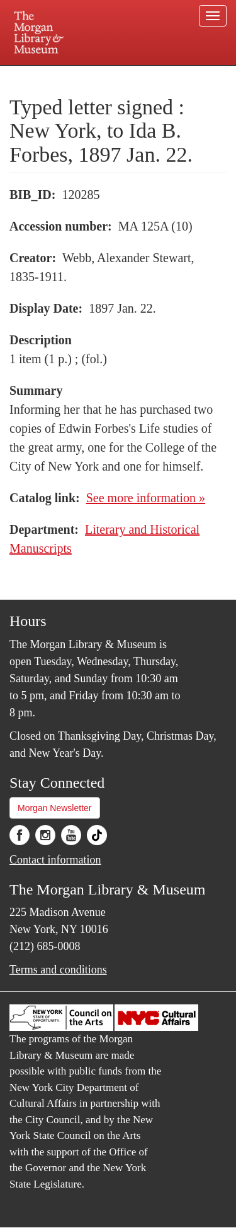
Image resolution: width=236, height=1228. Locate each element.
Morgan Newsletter (55, 808)
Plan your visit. (33, 74)
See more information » (145, 498)
